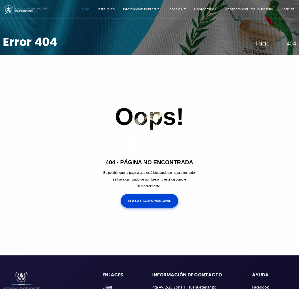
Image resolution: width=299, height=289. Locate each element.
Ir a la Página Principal (149, 201)
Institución (106, 9)
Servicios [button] (175, 9)
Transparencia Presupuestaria (248, 9)
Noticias (287, 9)
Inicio (85, 9)
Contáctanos (205, 9)
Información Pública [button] (140, 9)
